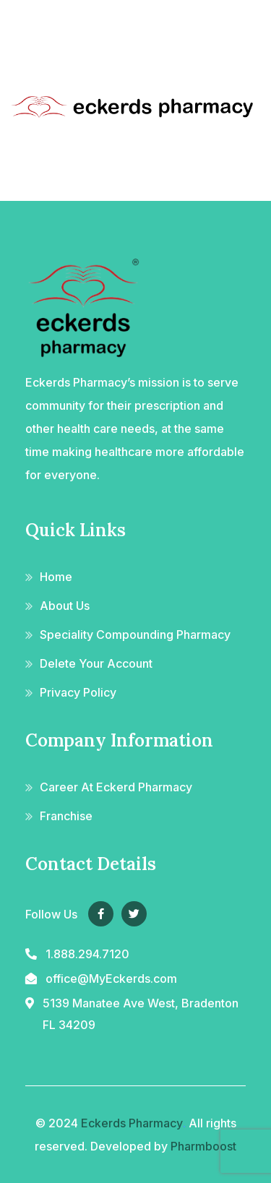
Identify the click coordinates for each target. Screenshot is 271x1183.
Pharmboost (203, 1146)
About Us (65, 605)
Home (56, 576)
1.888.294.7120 (87, 954)
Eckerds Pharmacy (132, 1123)
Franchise (66, 816)
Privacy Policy (78, 692)
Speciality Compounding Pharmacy (135, 634)
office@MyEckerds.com (111, 978)
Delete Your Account (96, 663)
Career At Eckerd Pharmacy (116, 787)
